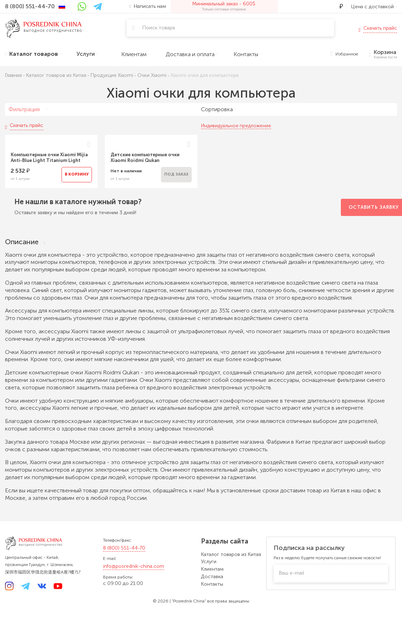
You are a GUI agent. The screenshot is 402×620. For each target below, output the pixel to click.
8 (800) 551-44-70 (124, 548)
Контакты (212, 584)
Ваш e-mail (291, 573)
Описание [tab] (25, 242)
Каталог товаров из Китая (231, 554)
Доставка (212, 577)
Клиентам (212, 569)
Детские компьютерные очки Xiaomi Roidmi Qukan (145, 157)
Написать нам (147, 6)
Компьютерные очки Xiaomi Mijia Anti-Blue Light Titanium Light (49, 157)
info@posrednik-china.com (133, 566)
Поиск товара (158, 28)
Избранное (344, 54)
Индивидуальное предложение (236, 125)
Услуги (208, 562)
